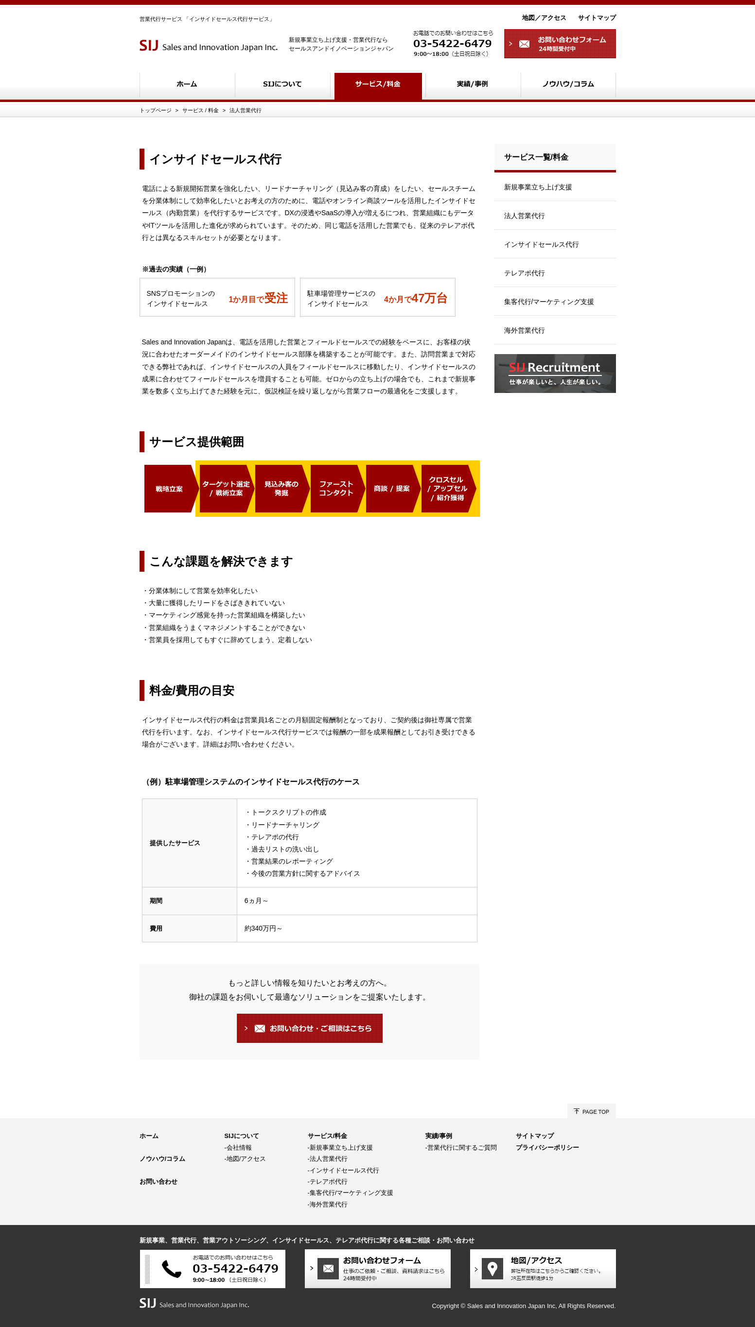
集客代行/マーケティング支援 (549, 302)
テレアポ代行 (524, 273)
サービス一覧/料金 (536, 157)
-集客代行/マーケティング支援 (351, 1192)
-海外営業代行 (328, 1204)
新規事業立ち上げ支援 (538, 187)
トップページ (156, 110)
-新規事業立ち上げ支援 (340, 1147)
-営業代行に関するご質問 (461, 1147)
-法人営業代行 (328, 1158)
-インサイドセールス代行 (343, 1170)
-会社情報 (238, 1147)
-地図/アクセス (245, 1158)
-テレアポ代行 (328, 1181)
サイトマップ (597, 17)
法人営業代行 (245, 110)
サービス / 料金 (200, 110)
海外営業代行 (524, 330)
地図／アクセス (544, 17)
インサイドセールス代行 (541, 244)
